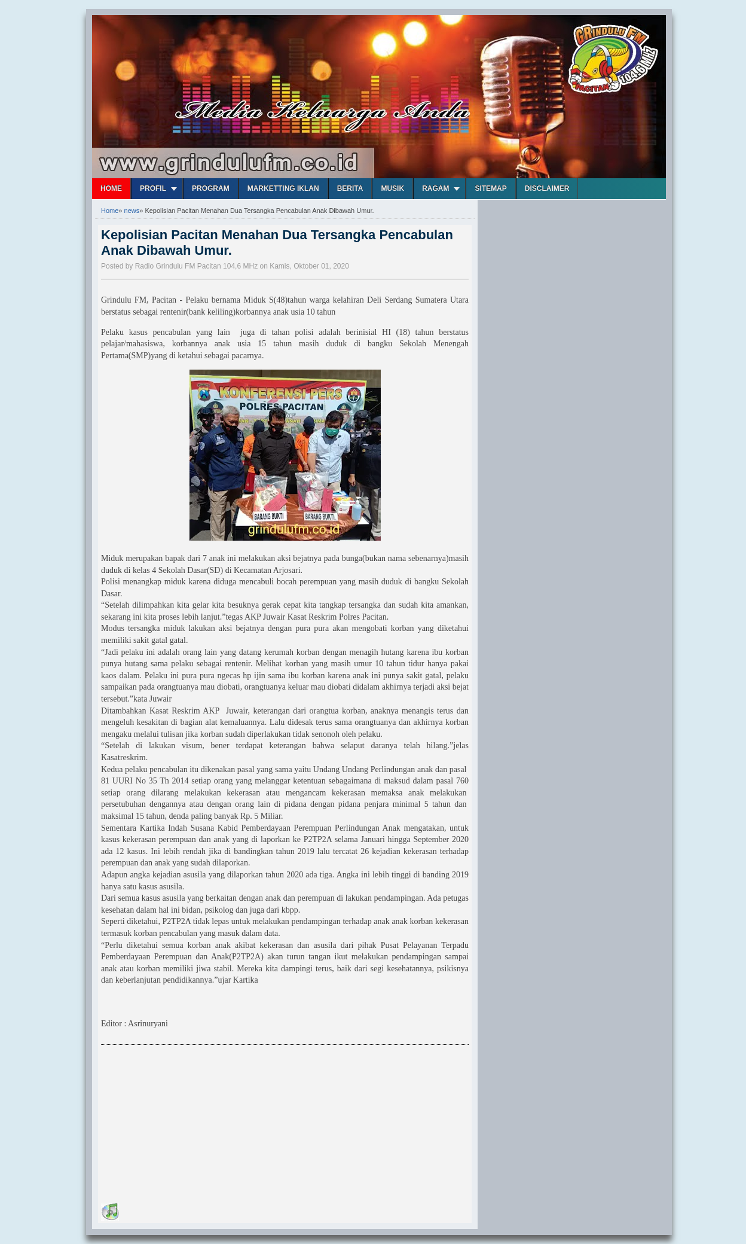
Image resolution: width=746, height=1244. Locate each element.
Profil (153, 188)
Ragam (435, 188)
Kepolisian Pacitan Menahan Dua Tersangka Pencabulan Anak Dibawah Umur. (277, 242)
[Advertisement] (190, 1125)
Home (111, 188)
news (132, 210)
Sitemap (490, 188)
